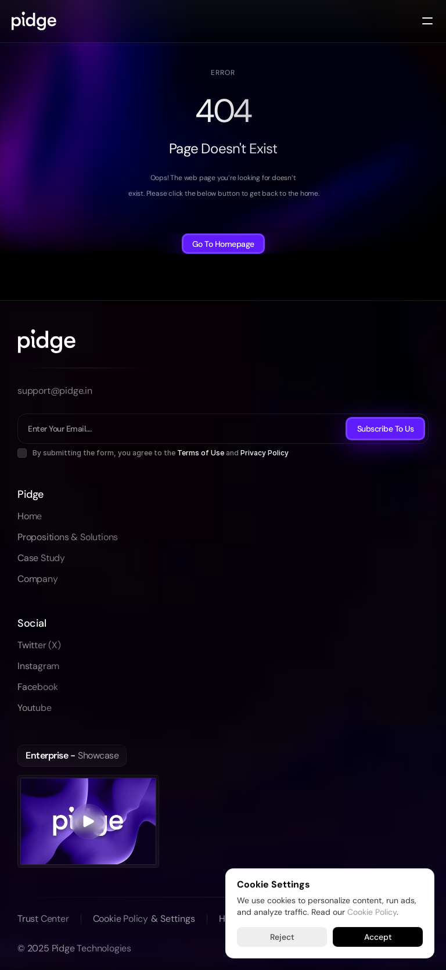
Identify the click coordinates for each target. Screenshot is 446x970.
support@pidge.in (54, 391)
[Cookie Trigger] (173, 919)
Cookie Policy (372, 911)
